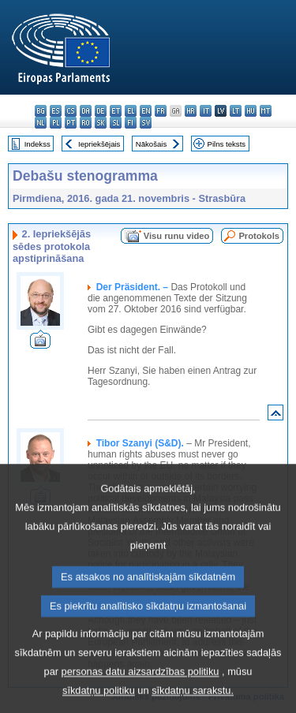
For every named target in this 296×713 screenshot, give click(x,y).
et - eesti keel (116, 111)
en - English (146, 111)
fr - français (161, 111)
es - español (56, 111)
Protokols (258, 236)
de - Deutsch (101, 111)
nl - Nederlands (41, 123)
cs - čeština (71, 111)
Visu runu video (177, 236)
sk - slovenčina (101, 123)
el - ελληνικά (131, 111)
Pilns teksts (227, 144)
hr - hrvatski (191, 111)
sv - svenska (146, 123)
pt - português (71, 123)
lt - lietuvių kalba (236, 111)
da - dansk (86, 111)
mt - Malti (266, 111)
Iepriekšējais (99, 144)
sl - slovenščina (116, 123)
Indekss (37, 144)
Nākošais (151, 144)
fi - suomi (131, 123)
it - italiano (206, 111)
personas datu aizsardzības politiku (140, 691)
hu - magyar (251, 111)
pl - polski (56, 123)
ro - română (86, 123)
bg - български (41, 111)
